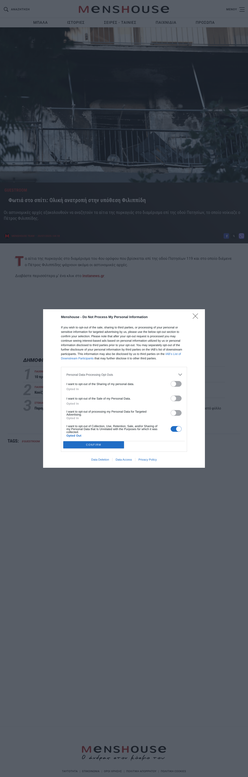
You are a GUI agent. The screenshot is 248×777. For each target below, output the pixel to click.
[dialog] (124, 388)
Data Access (124, 459)
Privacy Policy (148, 459)
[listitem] (124, 374)
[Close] (197, 317)
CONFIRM (94, 444)
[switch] (176, 384)
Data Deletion (100, 459)
